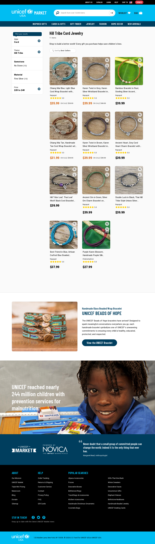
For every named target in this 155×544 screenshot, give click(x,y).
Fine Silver (21, 78)
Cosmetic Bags (74, 508)
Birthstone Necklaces (116, 499)
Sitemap (15, 503)
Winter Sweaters (114, 482)
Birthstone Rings (74, 491)
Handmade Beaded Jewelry (118, 503)
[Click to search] (112, 13)
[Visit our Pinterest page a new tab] (44, 517)
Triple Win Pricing (18, 487)
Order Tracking (43, 478)
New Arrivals (134, 23)
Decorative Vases (114, 487)
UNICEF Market (17, 482)
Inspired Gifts (40, 23)
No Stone (20, 65)
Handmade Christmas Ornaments (81, 503)
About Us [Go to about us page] (88, 2)
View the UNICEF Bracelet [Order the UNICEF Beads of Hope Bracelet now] (99, 342)
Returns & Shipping (45, 482)
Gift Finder (75, 23)
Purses (71, 482)
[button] (74, 60)
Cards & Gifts (58, 23)
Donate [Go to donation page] (139, 2)
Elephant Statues (114, 495)
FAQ (39, 499)
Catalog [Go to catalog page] (99, 2)
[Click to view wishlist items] (124, 13)
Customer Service (45, 487)
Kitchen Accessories (76, 499)
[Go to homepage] (29, 13)
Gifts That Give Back (115, 478)
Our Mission (16, 478)
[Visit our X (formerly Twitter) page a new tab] (38, 517)
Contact (41, 491)
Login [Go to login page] (108, 2)
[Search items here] (81, 13)
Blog (13, 495)
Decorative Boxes (75, 487)
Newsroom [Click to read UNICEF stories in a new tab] (16, 491)
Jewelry (90, 23)
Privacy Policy (43, 495)
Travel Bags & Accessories (78, 495)
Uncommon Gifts (114, 491)
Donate (14, 499)
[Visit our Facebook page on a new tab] (33, 517)
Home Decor (117, 23)
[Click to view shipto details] (127, 2)
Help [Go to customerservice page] (116, 2)
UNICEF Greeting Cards (116, 508)
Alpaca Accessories (76, 478)
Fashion (103, 23)
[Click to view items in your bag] (138, 13)
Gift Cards (42, 503)
